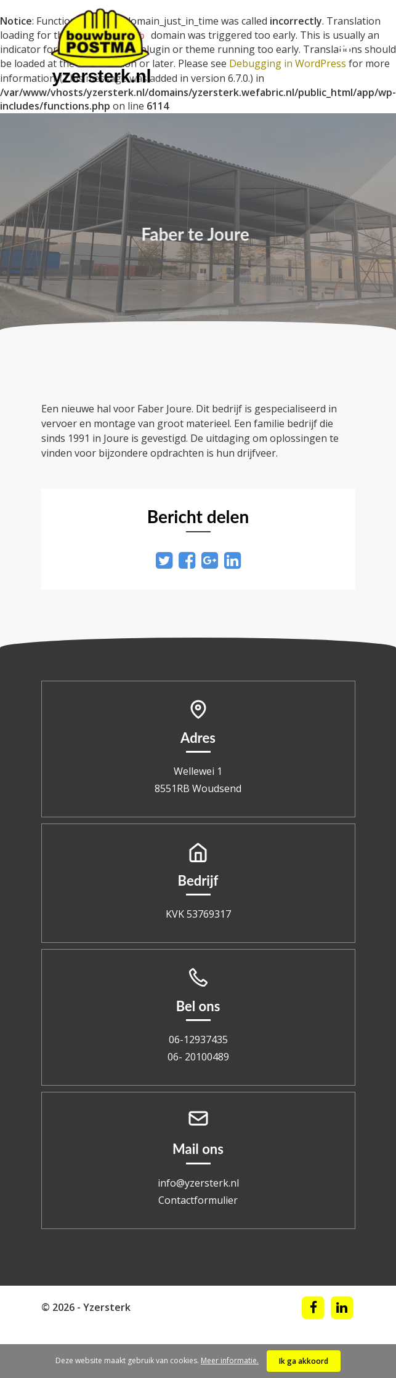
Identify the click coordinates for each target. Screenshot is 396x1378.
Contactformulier (198, 1200)
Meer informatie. (230, 1360)
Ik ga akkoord (303, 1361)
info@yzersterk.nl (198, 1183)
